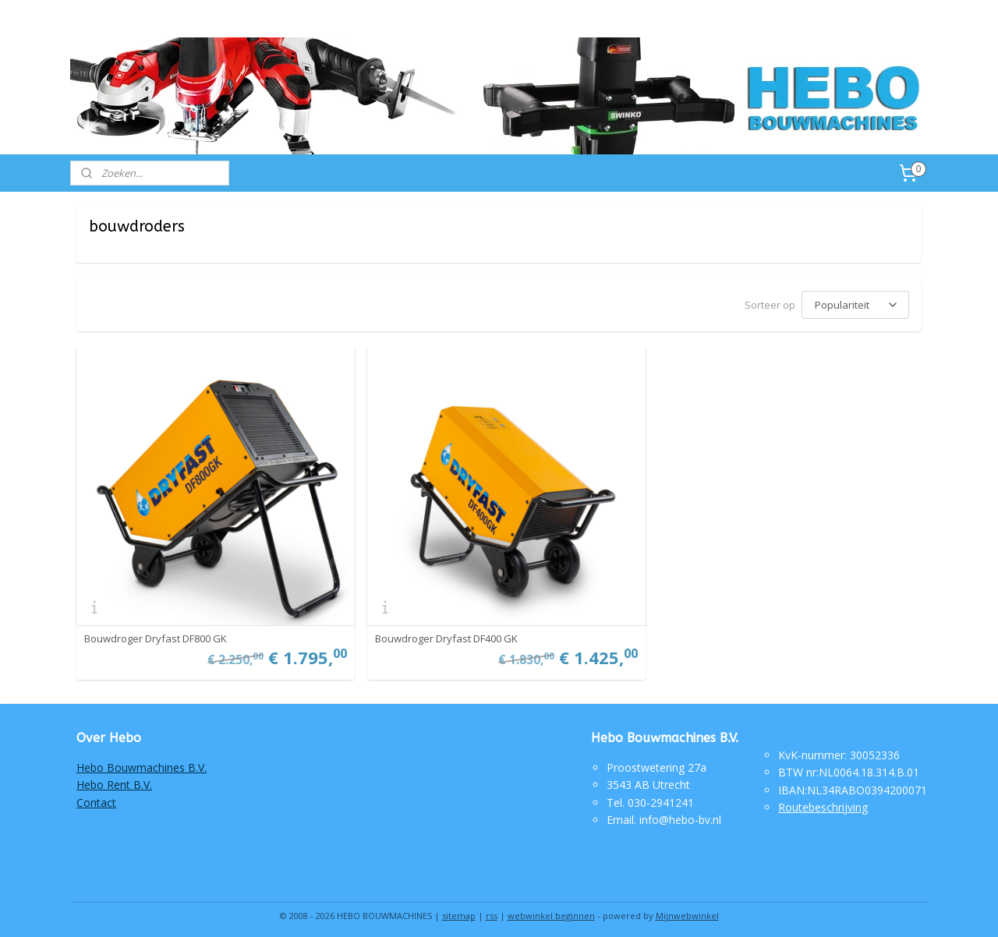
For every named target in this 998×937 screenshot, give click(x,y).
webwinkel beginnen (551, 908)
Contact (96, 795)
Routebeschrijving (823, 800)
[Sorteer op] (855, 304)
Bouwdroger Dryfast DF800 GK (155, 632)
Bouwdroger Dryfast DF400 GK (441, 632)
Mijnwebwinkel (687, 908)
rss (491, 908)
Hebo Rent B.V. (114, 777)
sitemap (459, 908)
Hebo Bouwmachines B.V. (141, 760)
